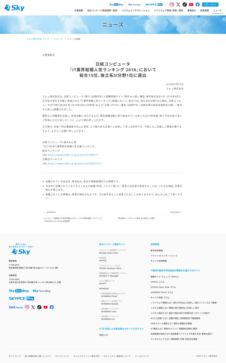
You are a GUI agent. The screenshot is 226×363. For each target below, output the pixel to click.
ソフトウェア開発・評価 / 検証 (168, 10)
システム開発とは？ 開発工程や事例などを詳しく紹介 (175, 307)
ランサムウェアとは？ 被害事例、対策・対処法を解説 (174, 339)
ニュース (217, 10)
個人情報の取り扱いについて (38, 356)
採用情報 (204, 10)
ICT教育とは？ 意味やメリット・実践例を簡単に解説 (174, 328)
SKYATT (121, 282)
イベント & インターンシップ (164, 255)
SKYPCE (121, 259)
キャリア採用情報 (159, 260)
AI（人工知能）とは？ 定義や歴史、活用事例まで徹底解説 (175, 318)
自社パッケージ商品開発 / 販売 (102, 10)
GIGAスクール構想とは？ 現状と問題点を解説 (171, 323)
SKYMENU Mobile (122, 302)
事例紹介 (191, 10)
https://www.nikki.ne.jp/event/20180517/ (73, 154)
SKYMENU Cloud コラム (162, 292)
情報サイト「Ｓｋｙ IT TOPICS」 (165, 276)
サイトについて (62, 356)
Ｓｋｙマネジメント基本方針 (86, 356)
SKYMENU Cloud (122, 295)
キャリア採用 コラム (160, 297)
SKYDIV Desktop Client (121, 267)
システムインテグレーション (136, 10)
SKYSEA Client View (121, 251)
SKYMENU (104, 288)
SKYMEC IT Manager (121, 274)
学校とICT (103, 335)
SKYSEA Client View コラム (163, 287)
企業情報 (78, 10)
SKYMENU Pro (122, 317)
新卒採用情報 (157, 250)
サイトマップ (15, 356)
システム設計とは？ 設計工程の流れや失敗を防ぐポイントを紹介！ (180, 313)
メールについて (142, 356)
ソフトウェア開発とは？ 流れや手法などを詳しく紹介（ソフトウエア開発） (184, 302)
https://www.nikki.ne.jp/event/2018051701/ (75, 163)
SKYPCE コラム (158, 282)
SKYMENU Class (122, 310)
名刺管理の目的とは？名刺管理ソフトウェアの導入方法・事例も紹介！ (182, 333)
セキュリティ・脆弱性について (117, 356)
